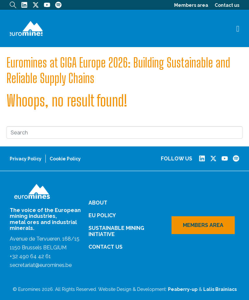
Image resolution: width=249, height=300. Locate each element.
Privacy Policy (26, 158)
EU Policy (102, 215)
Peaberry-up (182, 289)
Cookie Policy (65, 158)
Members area (191, 5)
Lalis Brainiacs (220, 289)
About (98, 203)
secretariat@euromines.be (41, 265)
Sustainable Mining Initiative (116, 231)
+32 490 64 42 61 (30, 256)
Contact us (227, 5)
